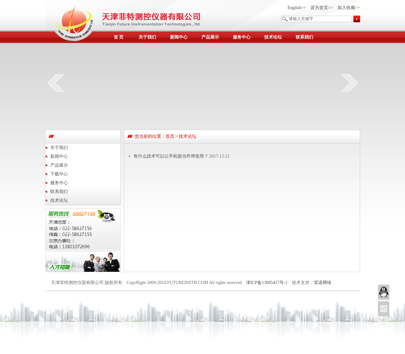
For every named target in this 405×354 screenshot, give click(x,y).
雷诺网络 (322, 282)
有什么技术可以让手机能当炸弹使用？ (171, 156)
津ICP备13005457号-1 (266, 282)
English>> (296, 7)
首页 (170, 136)
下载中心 (59, 174)
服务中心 (241, 37)
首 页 (119, 37)
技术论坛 (273, 37)
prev (56, 83)
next (349, 83)
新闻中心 (179, 37)
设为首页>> (321, 7)
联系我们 (304, 37)
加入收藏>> (348, 7)
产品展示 (210, 37)
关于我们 (147, 37)
